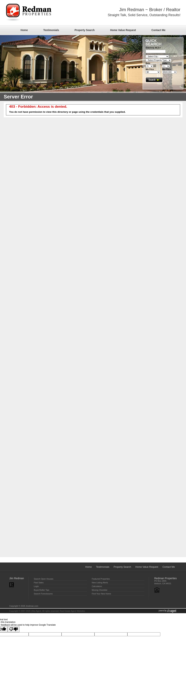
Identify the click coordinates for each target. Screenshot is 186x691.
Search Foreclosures (43, 594)
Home (24, 30)
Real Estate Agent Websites (72, 611)
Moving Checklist (99, 590)
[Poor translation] (14, 629)
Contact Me (158, 30)
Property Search (85, 30)
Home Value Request (123, 30)
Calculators (97, 586)
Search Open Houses (43, 579)
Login (36, 586)
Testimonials (51, 30)
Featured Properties (101, 579)
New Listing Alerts (100, 582)
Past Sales (39, 582)
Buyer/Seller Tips (41, 590)
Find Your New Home (101, 594)
